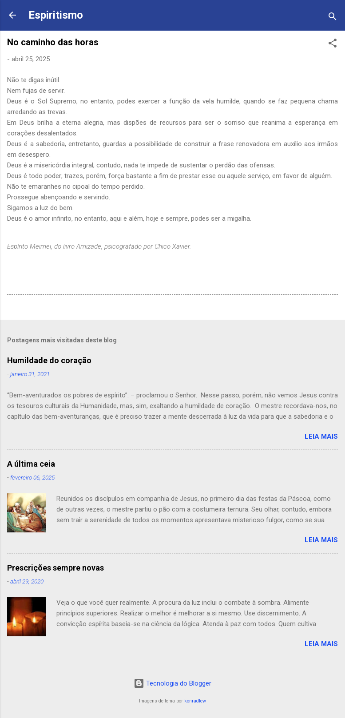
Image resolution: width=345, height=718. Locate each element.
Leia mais (321, 436)
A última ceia (31, 463)
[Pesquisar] (332, 18)
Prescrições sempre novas (55, 567)
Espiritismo (55, 15)
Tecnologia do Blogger (172, 683)
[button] (332, 45)
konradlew (195, 701)
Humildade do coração (49, 360)
